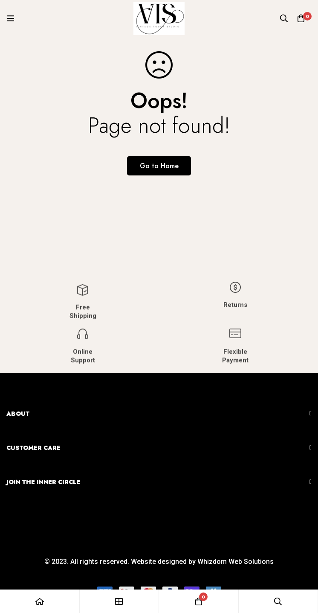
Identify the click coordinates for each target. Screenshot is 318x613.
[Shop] (119, 601)
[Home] (40, 601)
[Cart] (300, 18)
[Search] (283, 18)
